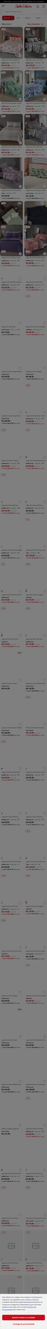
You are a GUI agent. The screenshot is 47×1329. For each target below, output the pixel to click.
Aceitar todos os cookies (23, 1317)
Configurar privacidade (23, 1324)
